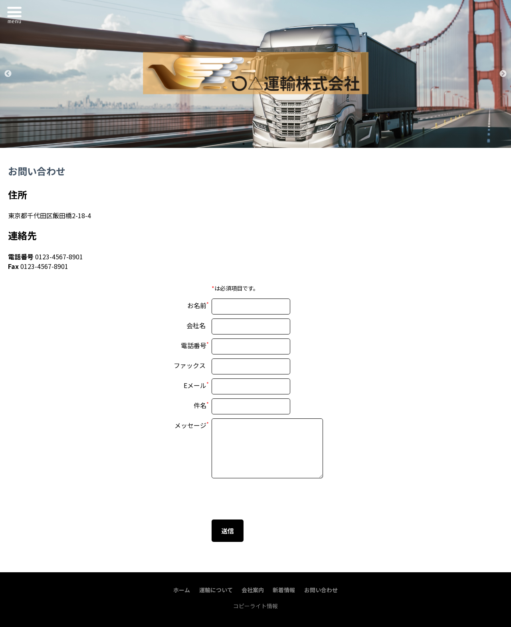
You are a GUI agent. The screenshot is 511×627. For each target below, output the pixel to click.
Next (503, 74)
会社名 (196, 325)
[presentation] (272, 500)
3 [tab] (267, 144)
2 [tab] (255, 144)
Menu (16, 13)
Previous (8, 74)
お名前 (196, 305)
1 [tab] (244, 144)
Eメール (195, 385)
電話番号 (193, 345)
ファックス (190, 365)
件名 (200, 405)
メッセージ (190, 425)
